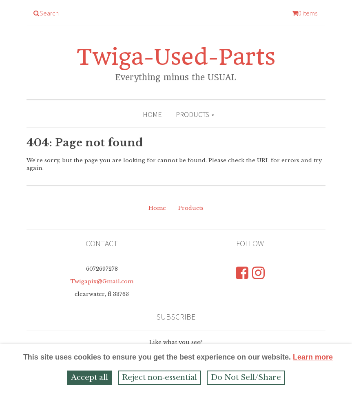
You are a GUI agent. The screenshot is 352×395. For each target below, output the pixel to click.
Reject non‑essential (159, 377)
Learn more (313, 357)
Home (152, 114)
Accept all (89, 377)
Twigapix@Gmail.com (101, 281)
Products (192, 114)
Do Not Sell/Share (246, 377)
